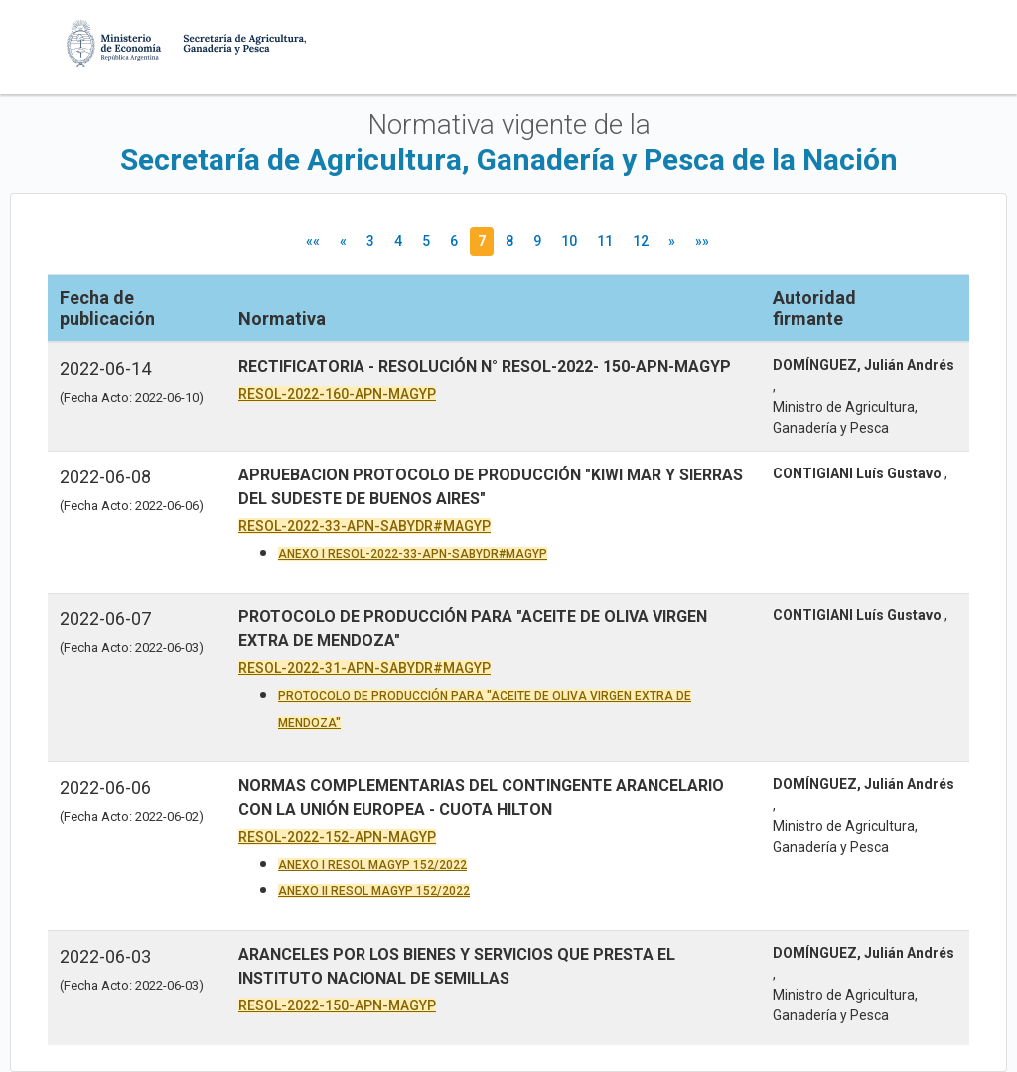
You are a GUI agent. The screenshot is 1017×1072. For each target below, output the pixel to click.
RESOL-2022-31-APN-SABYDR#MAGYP (364, 668)
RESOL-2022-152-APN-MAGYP (337, 837)
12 (641, 241)
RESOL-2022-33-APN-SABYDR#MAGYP (364, 526)
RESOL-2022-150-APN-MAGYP (337, 1005)
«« (313, 241)
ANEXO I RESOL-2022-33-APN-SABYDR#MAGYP (412, 554)
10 (569, 241)
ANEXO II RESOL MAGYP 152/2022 (374, 891)
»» (702, 241)
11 (605, 241)
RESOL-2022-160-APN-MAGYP (337, 394)
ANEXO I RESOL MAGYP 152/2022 (372, 864)
